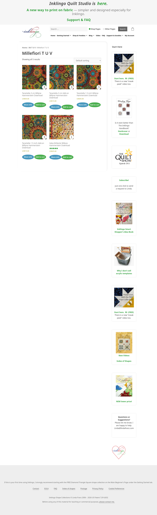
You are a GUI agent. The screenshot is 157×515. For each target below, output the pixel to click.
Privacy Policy (97, 488)
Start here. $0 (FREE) (124, 78)
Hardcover (123, 131)
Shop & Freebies (80, 35)
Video (98, 35)
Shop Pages (94, 29)
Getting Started (64, 35)
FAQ (103, 35)
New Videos (124, 355)
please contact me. (107, 502)
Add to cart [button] (40, 105)
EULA (46, 488)
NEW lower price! (124, 401)
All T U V (32, 47)
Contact (36, 488)
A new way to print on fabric (50, 10)
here (102, 3)
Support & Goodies (115, 35)
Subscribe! (124, 180)
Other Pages (109, 29)
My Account (129, 35)
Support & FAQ (79, 20)
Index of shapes (68, 488)
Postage (83, 488)
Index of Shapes (124, 361)
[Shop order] (87, 60)
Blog (91, 35)
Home (53, 35)
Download (124, 134)
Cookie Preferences (116, 488)
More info (28, 105)
